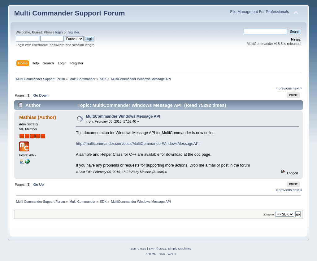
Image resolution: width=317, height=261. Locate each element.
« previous (284, 88)
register (73, 32)
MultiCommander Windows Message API (123, 116)
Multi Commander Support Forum (69, 13)
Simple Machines (179, 248)
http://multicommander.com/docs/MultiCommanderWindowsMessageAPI (137, 143)
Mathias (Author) (37, 117)
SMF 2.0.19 (138, 248)
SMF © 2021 (157, 248)
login (59, 32)
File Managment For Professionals (259, 12)
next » (297, 88)
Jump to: (269, 214)
